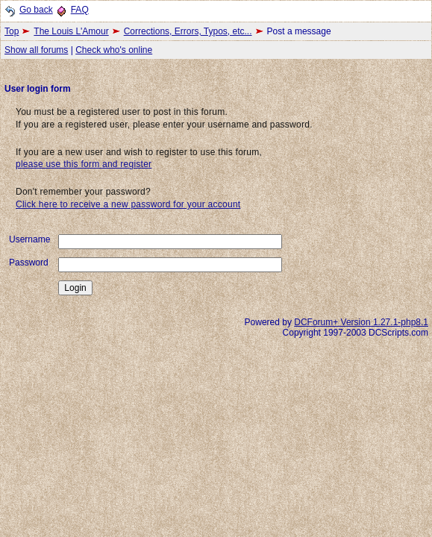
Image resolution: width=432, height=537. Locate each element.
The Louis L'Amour (71, 31)
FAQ (80, 9)
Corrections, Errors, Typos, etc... (188, 31)
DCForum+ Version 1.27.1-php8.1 (361, 322)
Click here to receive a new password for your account (128, 204)
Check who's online (113, 50)
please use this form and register (83, 164)
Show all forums (36, 50)
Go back (36, 9)
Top (11, 31)
